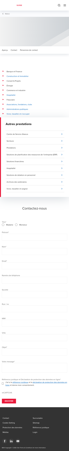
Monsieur (23, 224)
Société (5, 289)
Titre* (4, 222)
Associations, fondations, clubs (19, 104)
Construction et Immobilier (17, 76)
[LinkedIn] (11, 441)
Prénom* (5, 232)
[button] (35, 134)
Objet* (4, 347)
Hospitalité (11, 95)
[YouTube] (18, 441)
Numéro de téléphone (11, 275)
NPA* (4, 318)
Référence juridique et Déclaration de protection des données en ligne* (31, 379)
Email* (4, 261)
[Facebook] (5, 441)
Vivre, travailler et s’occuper (18, 114)
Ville (4, 333)
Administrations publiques (17, 109)
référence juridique (20, 382)
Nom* (4, 246)
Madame (9, 224)
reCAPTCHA (7, 392)
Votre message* (8, 361)
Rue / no (5, 304)
